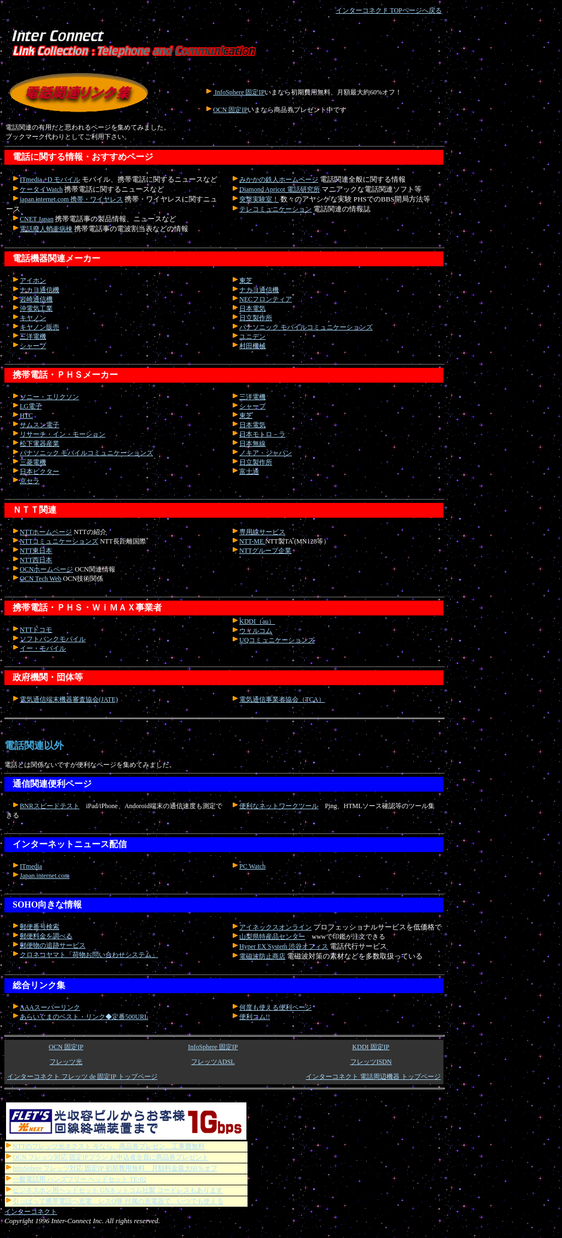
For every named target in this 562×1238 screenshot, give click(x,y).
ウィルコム (255, 631)
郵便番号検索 (39, 927)
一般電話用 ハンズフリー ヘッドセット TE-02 (76, 1179)
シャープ (33, 346)
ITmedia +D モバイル (50, 179)
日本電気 (252, 308)
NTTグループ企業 (265, 550)
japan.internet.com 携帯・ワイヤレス (71, 199)
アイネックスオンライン (275, 927)
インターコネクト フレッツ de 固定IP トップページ (82, 1076)
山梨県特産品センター (272, 936)
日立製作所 (255, 318)
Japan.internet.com (45, 876)
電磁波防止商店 (262, 956)
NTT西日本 (36, 560)
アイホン (33, 280)
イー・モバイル (43, 648)
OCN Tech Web (40, 578)
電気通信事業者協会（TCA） (282, 699)
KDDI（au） (257, 621)
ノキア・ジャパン (265, 453)
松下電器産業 (39, 443)
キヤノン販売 (39, 327)
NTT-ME (252, 541)
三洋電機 (33, 336)
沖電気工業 (36, 308)
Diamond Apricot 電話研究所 (279, 189)
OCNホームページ (46, 569)
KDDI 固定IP (371, 1047)
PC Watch (252, 866)
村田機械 (252, 346)
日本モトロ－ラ (262, 434)
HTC (26, 415)
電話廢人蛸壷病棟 (46, 229)
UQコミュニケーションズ (276, 640)
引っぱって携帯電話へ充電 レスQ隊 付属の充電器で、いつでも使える (114, 1201)
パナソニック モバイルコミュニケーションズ (306, 327)
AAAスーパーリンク (50, 1007)
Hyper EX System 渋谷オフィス (283, 946)
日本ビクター (39, 471)
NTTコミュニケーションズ (59, 541)
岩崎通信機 (36, 299)
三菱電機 (33, 462)
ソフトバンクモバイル (53, 639)
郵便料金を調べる (46, 936)
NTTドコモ (36, 630)
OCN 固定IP (230, 110)
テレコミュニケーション (275, 209)
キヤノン (33, 318)
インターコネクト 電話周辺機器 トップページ (373, 1076)
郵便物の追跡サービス (53, 945)
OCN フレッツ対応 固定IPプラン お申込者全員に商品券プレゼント (107, 1157)
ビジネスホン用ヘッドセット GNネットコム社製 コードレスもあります (114, 1190)
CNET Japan (36, 219)
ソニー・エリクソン (49, 397)
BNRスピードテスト (50, 806)
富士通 (249, 471)
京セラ (30, 481)
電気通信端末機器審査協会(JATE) (69, 699)
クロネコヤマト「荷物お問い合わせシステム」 (89, 955)
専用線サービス (262, 532)
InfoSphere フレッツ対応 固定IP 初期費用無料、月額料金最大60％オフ (111, 1168)
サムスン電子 (39, 425)
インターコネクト (30, 1211)
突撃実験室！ (259, 199)
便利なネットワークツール (278, 806)
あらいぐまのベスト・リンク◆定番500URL (84, 1017)
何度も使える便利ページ (275, 1007)
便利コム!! (254, 1017)
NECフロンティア (265, 299)
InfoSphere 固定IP (239, 92)
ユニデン (252, 336)
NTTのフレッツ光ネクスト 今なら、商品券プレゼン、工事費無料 (105, 1146)
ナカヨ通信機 (39, 290)
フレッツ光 (65, 1062)
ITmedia (31, 866)
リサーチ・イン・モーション (62, 434)
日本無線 (252, 443)
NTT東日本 (36, 550)
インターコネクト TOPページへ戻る (389, 10)
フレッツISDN (371, 1062)
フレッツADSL (212, 1062)
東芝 (245, 280)
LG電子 (31, 406)
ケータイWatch (41, 189)
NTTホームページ (46, 532)
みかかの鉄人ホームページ (278, 179)
